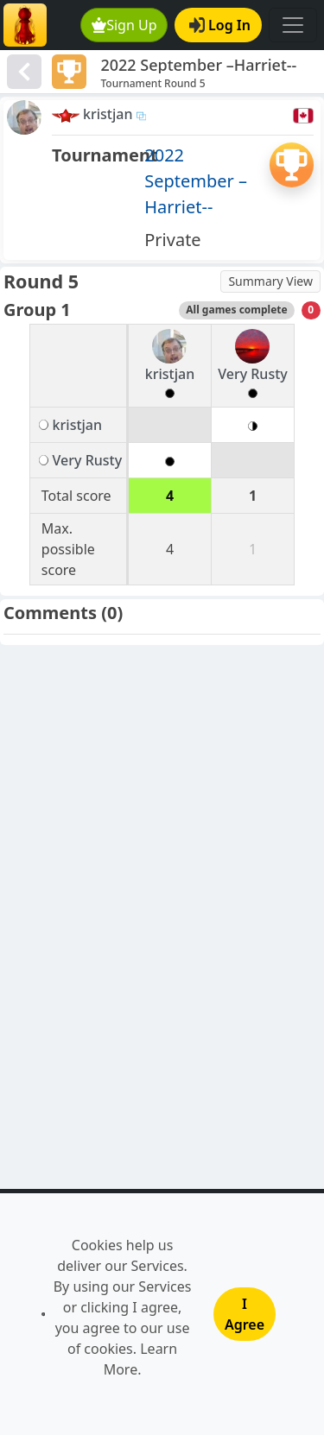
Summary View (270, 281)
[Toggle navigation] (293, 25)
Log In (220, 25)
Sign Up (124, 25)
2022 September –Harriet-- (195, 180)
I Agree (244, 1314)
